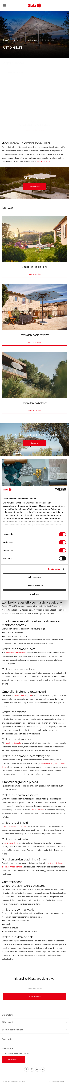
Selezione (34, 443)
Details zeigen (54, 569)
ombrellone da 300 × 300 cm (15, 826)
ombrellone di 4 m (11, 843)
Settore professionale (34, 1029)
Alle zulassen (34, 577)
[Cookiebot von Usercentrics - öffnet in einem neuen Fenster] (54, 489)
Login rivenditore (56, 1081)
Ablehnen (34, 594)
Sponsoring (7, 1039)
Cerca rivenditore (43, 162)
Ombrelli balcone (34, 410)
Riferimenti (34, 1022)
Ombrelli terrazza (34, 342)
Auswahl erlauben (34, 586)
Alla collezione (34, 186)
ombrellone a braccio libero (16, 653)
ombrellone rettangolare (22, 695)
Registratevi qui (13, 1060)
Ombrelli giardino (34, 274)
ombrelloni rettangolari (12, 743)
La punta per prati (37, 810)
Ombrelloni (34, 1015)
